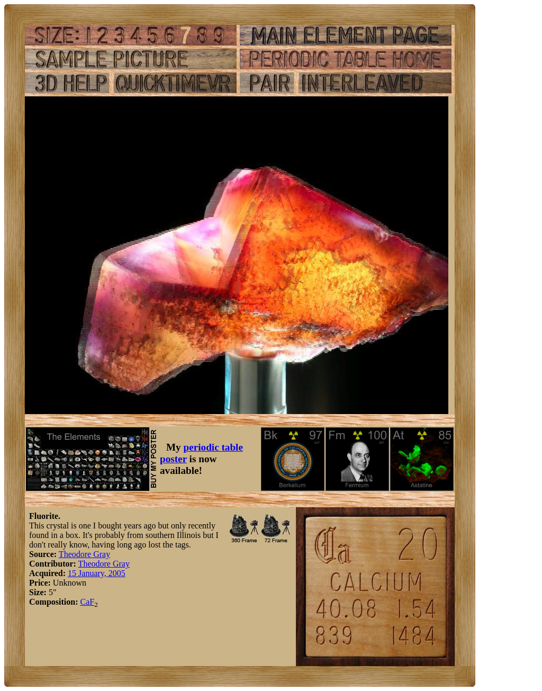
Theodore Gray (84, 554)
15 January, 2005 (96, 573)
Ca (84, 601)
